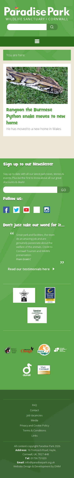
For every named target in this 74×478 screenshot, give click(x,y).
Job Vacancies (34, 415)
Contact (34, 410)
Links (34, 435)
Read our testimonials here (29, 269)
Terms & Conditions (34, 430)
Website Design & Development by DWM (37, 466)
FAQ (34, 405)
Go (63, 190)
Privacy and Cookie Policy (34, 425)
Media (34, 420)
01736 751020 (38, 458)
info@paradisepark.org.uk (40, 462)
